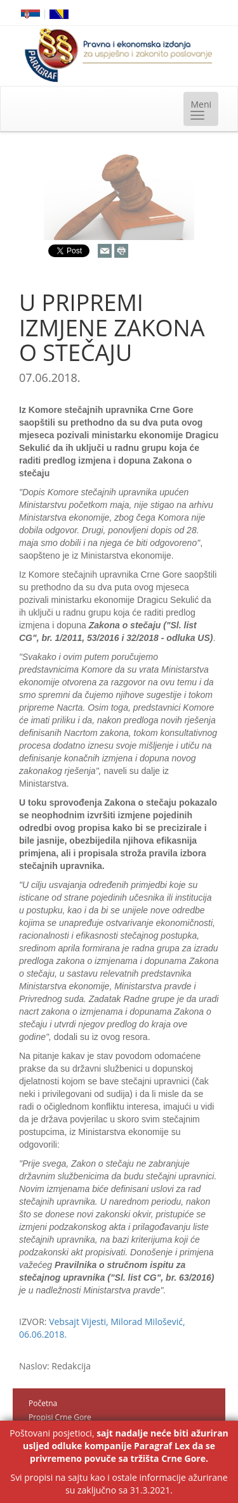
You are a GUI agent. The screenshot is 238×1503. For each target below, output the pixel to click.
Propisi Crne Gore (60, 1417)
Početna (43, 1403)
